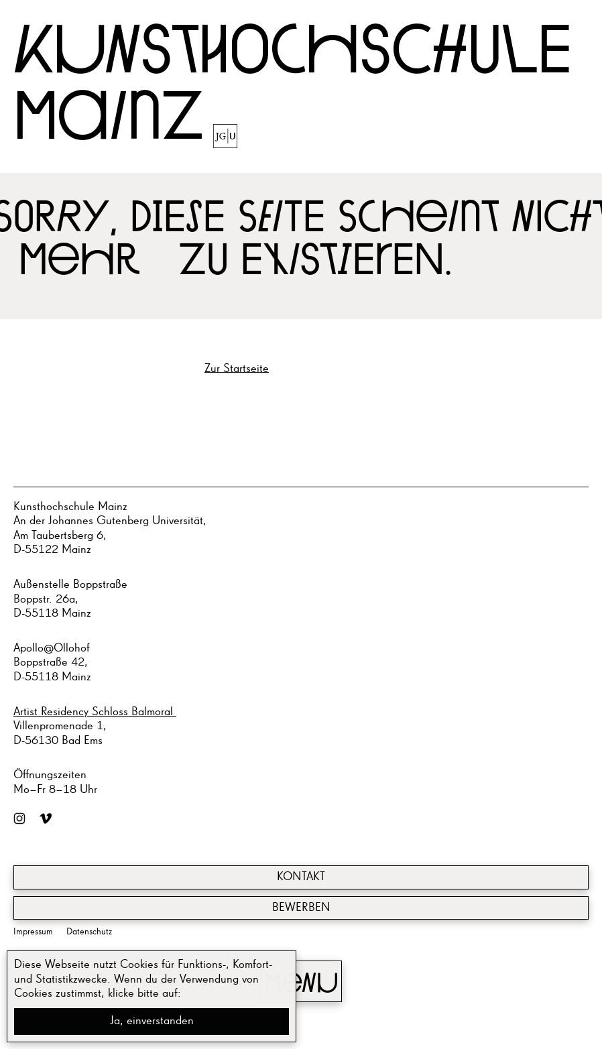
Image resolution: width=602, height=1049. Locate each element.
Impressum (33, 931)
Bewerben (301, 908)
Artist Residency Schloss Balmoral (94, 712)
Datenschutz (89, 931)
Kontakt (301, 877)
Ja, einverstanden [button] (152, 1021)
